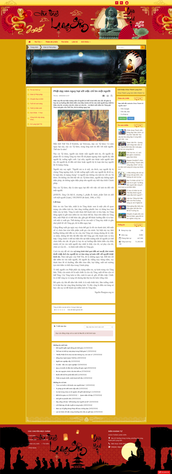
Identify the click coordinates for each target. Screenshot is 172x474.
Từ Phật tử (123, 115)
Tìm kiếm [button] (64, 42)
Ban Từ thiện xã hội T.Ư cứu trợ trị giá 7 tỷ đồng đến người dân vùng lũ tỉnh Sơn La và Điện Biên (130, 184)
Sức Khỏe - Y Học (36, 113)
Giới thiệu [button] (85, 42)
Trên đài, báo (124, 112)
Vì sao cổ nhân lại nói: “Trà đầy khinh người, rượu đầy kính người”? (134, 193)
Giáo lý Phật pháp (36, 94)
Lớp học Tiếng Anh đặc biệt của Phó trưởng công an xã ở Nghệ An (135, 200)
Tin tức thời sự (35, 90)
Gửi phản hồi (164, 472)
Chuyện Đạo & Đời (36, 99)
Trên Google (123, 109)
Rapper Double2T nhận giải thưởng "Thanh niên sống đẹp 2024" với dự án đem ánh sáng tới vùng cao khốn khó (130, 164)
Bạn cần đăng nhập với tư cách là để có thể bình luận (76, 333)
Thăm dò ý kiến (34, 444)
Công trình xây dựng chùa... (37, 118)
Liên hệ (45, 440)
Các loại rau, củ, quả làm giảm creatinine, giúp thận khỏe (134, 155)
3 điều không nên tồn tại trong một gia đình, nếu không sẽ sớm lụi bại (135, 175)
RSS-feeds (32, 448)
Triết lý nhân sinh (36, 108)
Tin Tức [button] (38, 42)
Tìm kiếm (46, 444)
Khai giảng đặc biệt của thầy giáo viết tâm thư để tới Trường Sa (135, 208)
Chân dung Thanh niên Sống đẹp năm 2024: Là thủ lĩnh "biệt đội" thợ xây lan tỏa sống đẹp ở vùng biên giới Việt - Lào (130, 134)
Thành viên (33, 440)
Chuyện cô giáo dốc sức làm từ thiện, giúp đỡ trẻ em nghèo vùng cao (135, 216)
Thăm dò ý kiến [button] (52, 42)
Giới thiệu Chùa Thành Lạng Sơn (130, 90)
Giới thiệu (32, 435)
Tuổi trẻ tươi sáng (36, 103)
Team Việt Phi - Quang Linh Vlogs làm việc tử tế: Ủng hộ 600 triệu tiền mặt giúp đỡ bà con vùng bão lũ (130, 146)
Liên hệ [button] (75, 42)
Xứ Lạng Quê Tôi (36, 124)
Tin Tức (45, 435)
